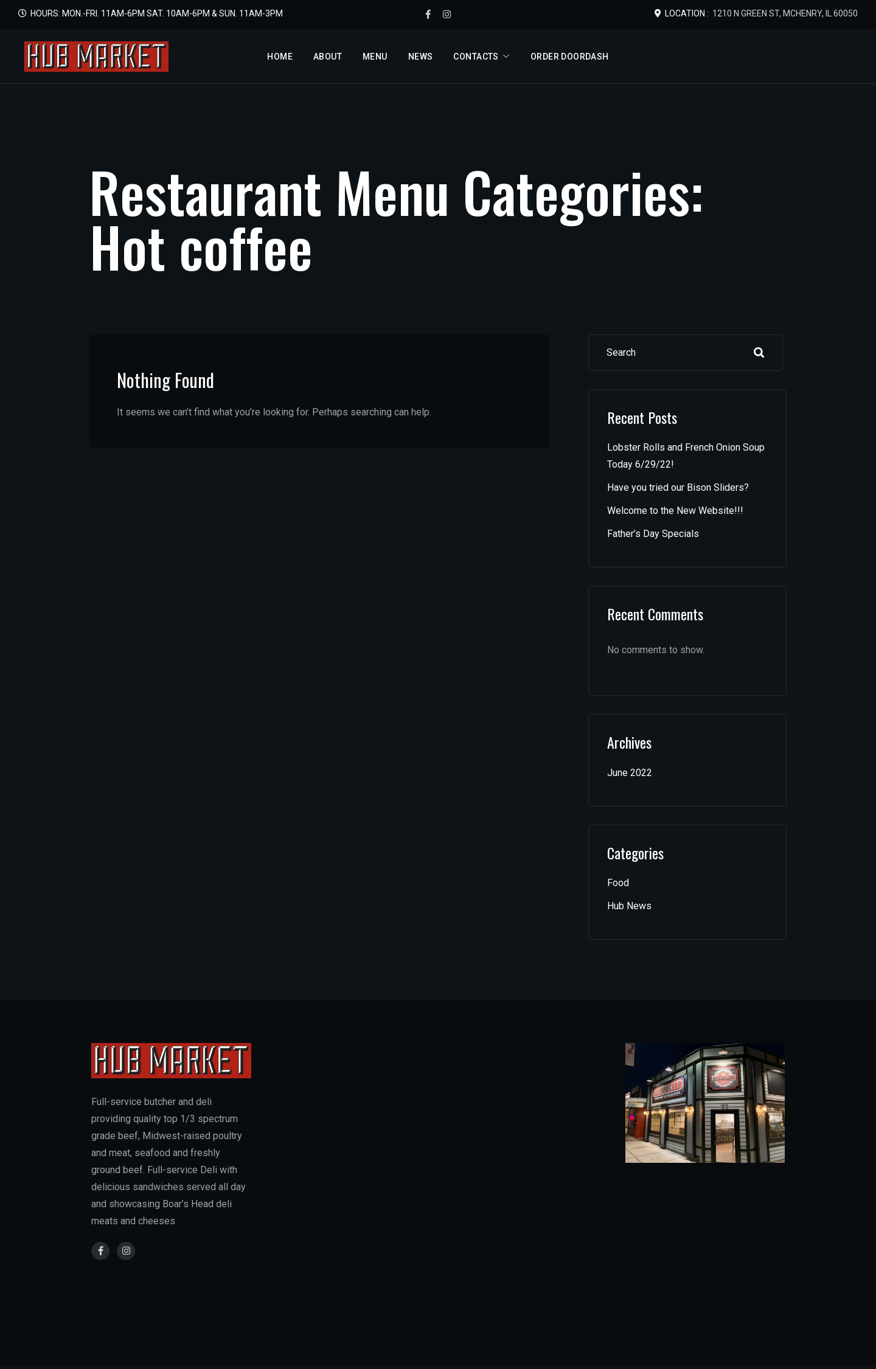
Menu (375, 56)
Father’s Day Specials (653, 533)
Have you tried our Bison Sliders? (678, 487)
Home (280, 56)
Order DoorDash (569, 56)
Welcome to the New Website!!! (675, 510)
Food (618, 883)
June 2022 (629, 772)
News (420, 56)
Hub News (629, 906)
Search (759, 352)
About (327, 56)
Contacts (475, 56)
